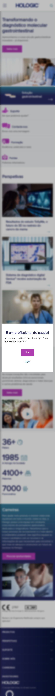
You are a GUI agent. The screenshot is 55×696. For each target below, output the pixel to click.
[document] (27, 348)
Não (27, 361)
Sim (27, 352)
